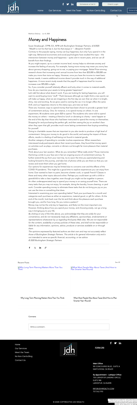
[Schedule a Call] (88, 4)
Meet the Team (22, 352)
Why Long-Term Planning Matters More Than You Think (42, 298)
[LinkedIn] (72, 4)
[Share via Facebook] (29, 248)
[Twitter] (67, 4)
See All (117, 262)
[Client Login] (113, 4)
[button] (117, 16)
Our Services (21, 348)
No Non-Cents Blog (23, 356)
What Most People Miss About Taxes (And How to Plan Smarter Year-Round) (95, 299)
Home (17, 344)
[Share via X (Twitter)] (35, 248)
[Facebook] (63, 4)
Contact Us (20, 360)
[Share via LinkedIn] (40, 248)
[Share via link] (46, 248)
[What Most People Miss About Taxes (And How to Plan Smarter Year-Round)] (95, 280)
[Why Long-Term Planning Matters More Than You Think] (42, 280)
